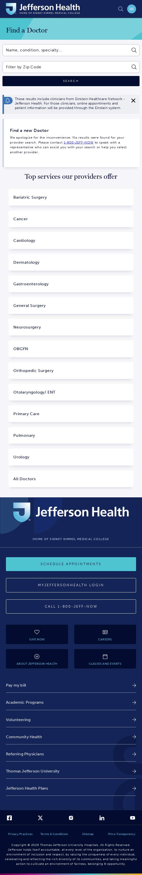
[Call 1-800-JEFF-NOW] (71, 606)
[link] (71, 685)
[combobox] (65, 50)
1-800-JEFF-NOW (79, 142)
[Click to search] (71, 81)
